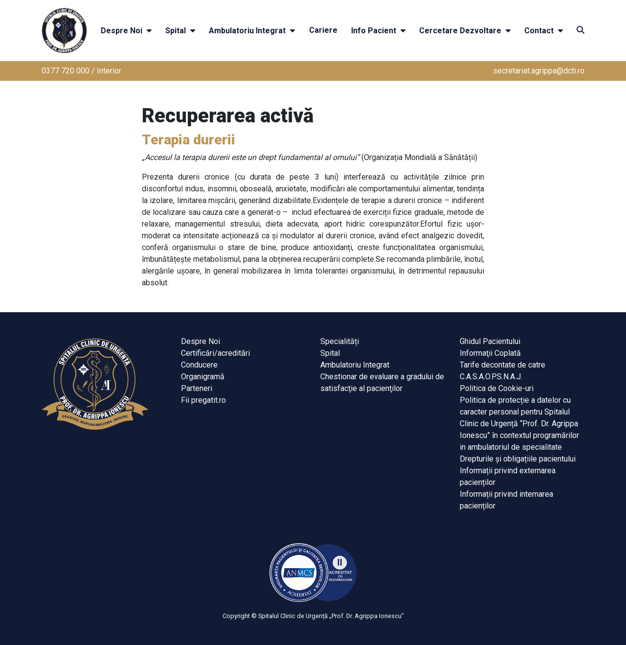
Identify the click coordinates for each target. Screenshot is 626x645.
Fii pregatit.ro (203, 400)
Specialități (339, 341)
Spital (175, 30)
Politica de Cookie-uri (497, 388)
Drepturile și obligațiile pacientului (518, 458)
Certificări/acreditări (215, 353)
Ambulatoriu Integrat (247, 30)
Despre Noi (121, 30)
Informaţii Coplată (490, 353)
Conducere (199, 364)
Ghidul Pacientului (490, 341)
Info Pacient (373, 30)
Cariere (323, 30)
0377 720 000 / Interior (81, 70)
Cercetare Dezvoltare (460, 30)
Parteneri (196, 388)
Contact (539, 30)
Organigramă (202, 376)
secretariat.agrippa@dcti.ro (538, 70)
